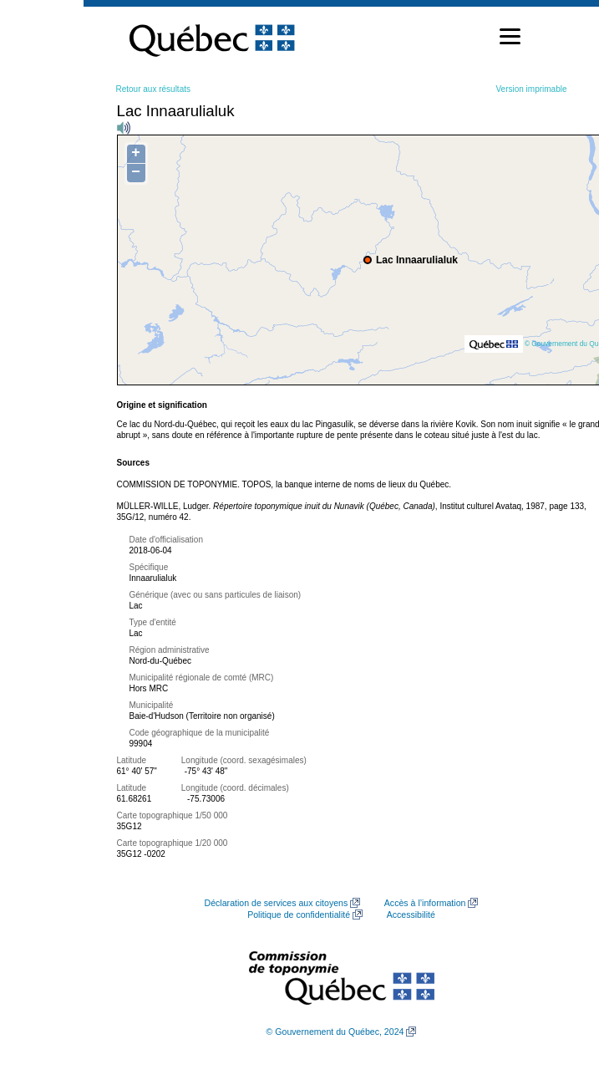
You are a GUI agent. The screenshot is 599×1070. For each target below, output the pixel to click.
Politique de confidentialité (298, 915)
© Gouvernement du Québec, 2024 (335, 1032)
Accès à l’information (425, 903)
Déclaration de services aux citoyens (276, 903)
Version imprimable (530, 89)
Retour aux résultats (153, 89)
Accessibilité (411, 915)
